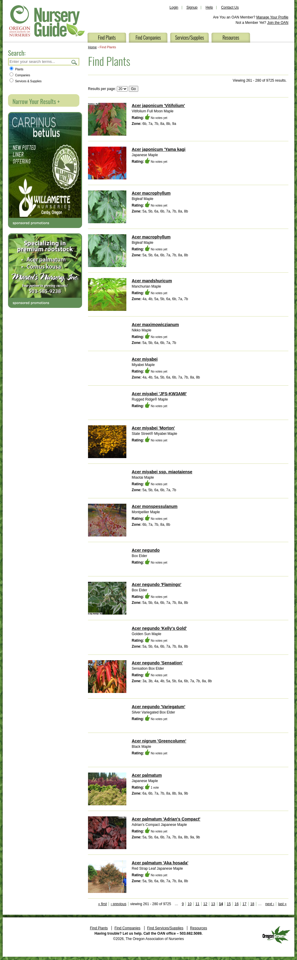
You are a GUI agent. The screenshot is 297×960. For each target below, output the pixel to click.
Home (92, 47)
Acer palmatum (147, 775)
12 (205, 904)
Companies (20, 75)
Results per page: (102, 89)
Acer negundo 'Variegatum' (158, 706)
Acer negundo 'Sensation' (157, 662)
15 (229, 904)
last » (282, 904)
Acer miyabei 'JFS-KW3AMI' (159, 393)
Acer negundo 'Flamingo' (156, 584)
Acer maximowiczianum (155, 324)
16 (236, 904)
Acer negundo (146, 550)
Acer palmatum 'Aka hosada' (160, 862)
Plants (16, 69)
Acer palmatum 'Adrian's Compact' (166, 819)
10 (189, 904)
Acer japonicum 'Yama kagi (159, 149)
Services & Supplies (26, 81)
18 (252, 904)
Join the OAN (277, 23)
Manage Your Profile (272, 17)
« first (102, 904)
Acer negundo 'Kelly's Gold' (159, 628)
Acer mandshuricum (152, 280)
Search (74, 62)
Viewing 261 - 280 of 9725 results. (260, 80)
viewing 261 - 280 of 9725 (150, 904)
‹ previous (118, 904)
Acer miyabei (145, 359)
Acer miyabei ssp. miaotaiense (162, 471)
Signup (191, 7)
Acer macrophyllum (151, 193)
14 (221, 904)
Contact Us (230, 7)
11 (197, 904)
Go (133, 89)
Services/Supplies (189, 37)
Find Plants (107, 37)
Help (209, 7)
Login (173, 7)
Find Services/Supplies (165, 928)
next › (269, 904)
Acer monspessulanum (154, 506)
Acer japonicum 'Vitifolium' (158, 105)
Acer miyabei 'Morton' (153, 428)
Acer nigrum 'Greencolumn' (159, 741)
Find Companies (148, 37)
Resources (230, 37)
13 (213, 904)
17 (244, 904)
